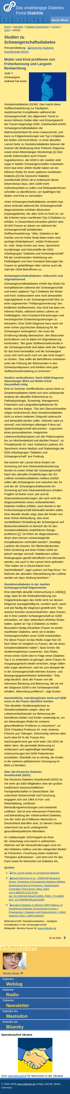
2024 (7, 30)
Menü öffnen (60, 20)
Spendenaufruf (17, 1075)
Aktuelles (18, 26)
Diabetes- (36, 982)
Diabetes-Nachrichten (37, 26)
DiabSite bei (36, 1014)
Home (7, 26)
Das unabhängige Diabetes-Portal (40, 10)
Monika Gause (11, 973)
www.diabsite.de (47, 928)
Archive (56, 26)
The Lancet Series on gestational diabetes (35, 872)
